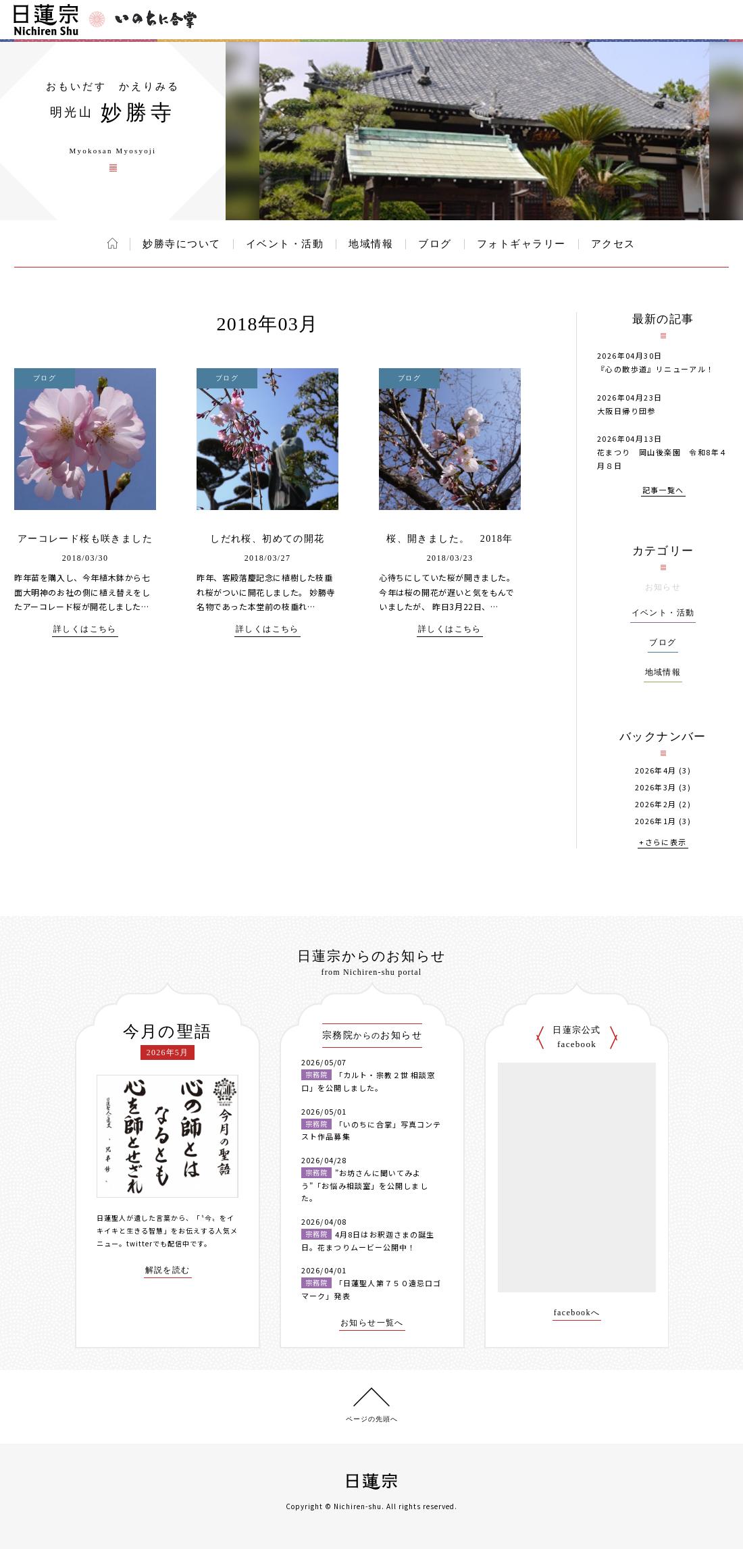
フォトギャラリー (521, 243)
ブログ (435, 243)
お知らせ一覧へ (372, 1323)
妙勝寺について (182, 243)
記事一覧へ (663, 490)
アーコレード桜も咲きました (85, 539)
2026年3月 (656, 787)
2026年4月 (656, 770)
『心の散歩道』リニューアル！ (656, 368)
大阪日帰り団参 (626, 410)
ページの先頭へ (372, 1419)
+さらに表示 (662, 842)
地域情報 (371, 243)
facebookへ (577, 1313)
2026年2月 (656, 804)
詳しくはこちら (85, 629)
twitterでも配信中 (158, 1243)
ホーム (112, 243)
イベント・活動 (285, 243)
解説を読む (167, 1270)
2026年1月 (656, 821)
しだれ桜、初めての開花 (267, 539)
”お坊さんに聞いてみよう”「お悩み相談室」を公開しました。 (364, 1185)
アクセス (613, 243)
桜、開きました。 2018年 (449, 539)
